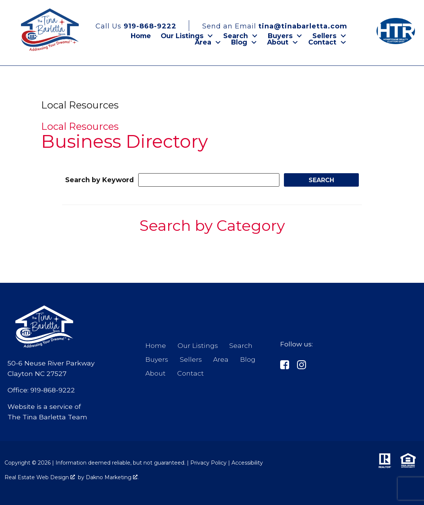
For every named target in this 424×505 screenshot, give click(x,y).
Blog (247, 359)
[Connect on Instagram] (301, 366)
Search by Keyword (99, 180)
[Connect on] (284, 366)
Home (141, 36)
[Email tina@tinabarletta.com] (269, 25)
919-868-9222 (52, 390)
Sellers (191, 359)
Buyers (156, 359)
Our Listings (198, 345)
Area (220, 359)
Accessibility (247, 462)
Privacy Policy (208, 462)
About (155, 373)
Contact (190, 373)
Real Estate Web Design (39, 477)
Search (240, 345)
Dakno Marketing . (112, 477)
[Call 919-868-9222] (142, 25)
